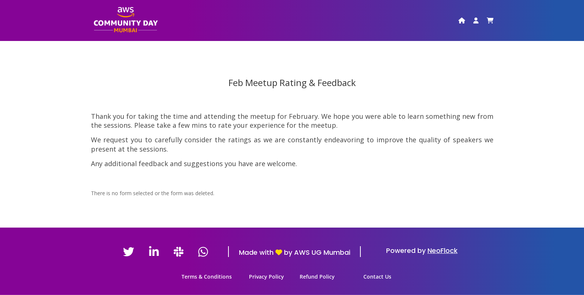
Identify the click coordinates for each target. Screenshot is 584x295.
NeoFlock (442, 250)
